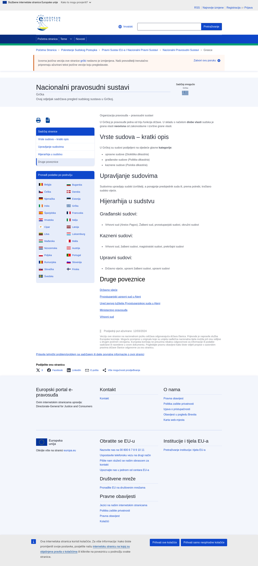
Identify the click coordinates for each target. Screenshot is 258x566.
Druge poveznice (48, 161)
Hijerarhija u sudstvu (50, 154)
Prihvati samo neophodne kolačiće (204, 542)
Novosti (80, 39)
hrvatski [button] (125, 27)
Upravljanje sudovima (51, 146)
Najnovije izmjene (213, 7)
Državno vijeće (108, 290)
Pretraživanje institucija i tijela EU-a (184, 449)
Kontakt (104, 398)
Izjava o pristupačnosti (177, 409)
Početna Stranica (46, 50)
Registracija (233, 7)
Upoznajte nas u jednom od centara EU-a (124, 470)
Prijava (248, 7)
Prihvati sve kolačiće (164, 542)
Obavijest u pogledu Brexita (180, 414)
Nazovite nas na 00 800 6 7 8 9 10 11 (122, 449)
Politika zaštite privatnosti (179, 403)
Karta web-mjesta (174, 419)
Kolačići (104, 521)
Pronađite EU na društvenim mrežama (122, 487)
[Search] (211, 26)
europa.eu (70, 450)
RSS (197, 7)
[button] (40, 370)
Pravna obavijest (173, 398)
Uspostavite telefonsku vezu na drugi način (125, 455)
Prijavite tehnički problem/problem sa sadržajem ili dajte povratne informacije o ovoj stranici (90, 354)
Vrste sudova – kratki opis (53, 139)
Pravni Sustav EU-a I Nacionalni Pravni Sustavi (130, 50)
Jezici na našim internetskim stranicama (123, 505)
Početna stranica (48, 39)
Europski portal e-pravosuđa (54, 392)
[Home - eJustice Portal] (48, 23)
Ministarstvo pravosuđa (113, 310)
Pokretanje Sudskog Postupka (79, 50)
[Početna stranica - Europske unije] (49, 442)
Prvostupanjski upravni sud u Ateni (120, 296)
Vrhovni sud (107, 316)
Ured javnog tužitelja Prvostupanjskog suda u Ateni (130, 303)
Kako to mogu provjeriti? (76, 2)
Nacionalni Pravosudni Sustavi (181, 50)
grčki (83, 60)
